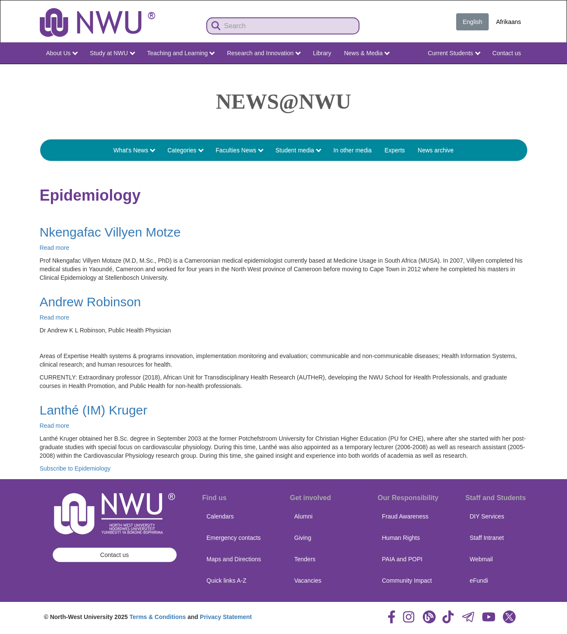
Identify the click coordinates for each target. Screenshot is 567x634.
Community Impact (407, 580)
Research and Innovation (264, 53)
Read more (54, 247)
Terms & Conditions (157, 616)
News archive (436, 150)
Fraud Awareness (405, 516)
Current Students (454, 53)
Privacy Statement (226, 616)
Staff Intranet (487, 537)
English (472, 21)
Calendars (220, 516)
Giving (303, 537)
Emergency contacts (234, 537)
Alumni (303, 516)
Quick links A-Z (226, 580)
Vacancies (308, 580)
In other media (352, 150)
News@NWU (283, 101)
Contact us (507, 53)
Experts (395, 150)
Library (322, 53)
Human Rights (401, 537)
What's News (134, 150)
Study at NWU (112, 53)
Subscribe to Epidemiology (75, 468)
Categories (185, 150)
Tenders (305, 559)
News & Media (367, 53)
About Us (62, 53)
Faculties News (240, 150)
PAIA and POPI (402, 559)
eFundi (479, 580)
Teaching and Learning (181, 53)
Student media (298, 150)
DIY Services (487, 516)
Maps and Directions (234, 559)
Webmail (481, 559)
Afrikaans (508, 21)
